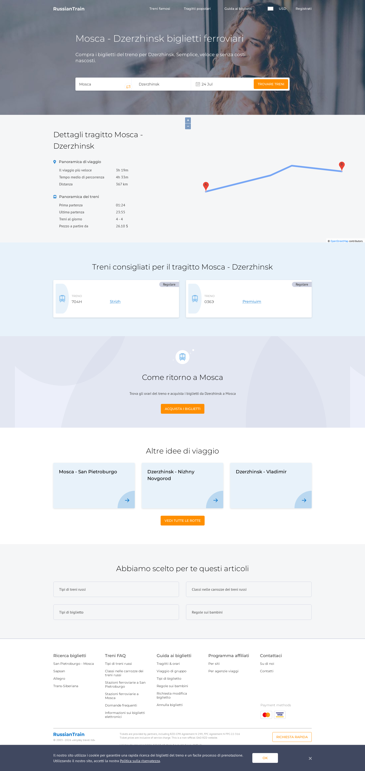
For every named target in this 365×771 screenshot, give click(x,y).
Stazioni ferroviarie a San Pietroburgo (125, 677)
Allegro (59, 671)
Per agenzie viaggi (223, 663)
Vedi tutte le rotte (183, 513)
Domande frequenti (121, 698)
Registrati (304, 9)
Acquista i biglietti (182, 401)
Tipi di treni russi (118, 656)
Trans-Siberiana (65, 678)
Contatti (267, 663)
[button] (270, 8)
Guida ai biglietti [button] (238, 9)
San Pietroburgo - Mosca (73, 656)
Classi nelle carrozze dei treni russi (124, 665)
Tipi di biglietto (169, 671)
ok (265, 758)
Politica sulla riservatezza (140, 760)
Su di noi (267, 656)
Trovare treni (271, 84)
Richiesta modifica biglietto (172, 688)
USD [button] (282, 9)
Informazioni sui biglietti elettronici (125, 707)
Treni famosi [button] (160, 9)
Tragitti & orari (168, 656)
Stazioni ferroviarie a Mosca (122, 688)
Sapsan (59, 663)
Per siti (214, 656)
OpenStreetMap (339, 241)
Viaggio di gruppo (171, 663)
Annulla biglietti (170, 697)
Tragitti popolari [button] (198, 9)
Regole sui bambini (172, 678)
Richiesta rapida (292, 729)
